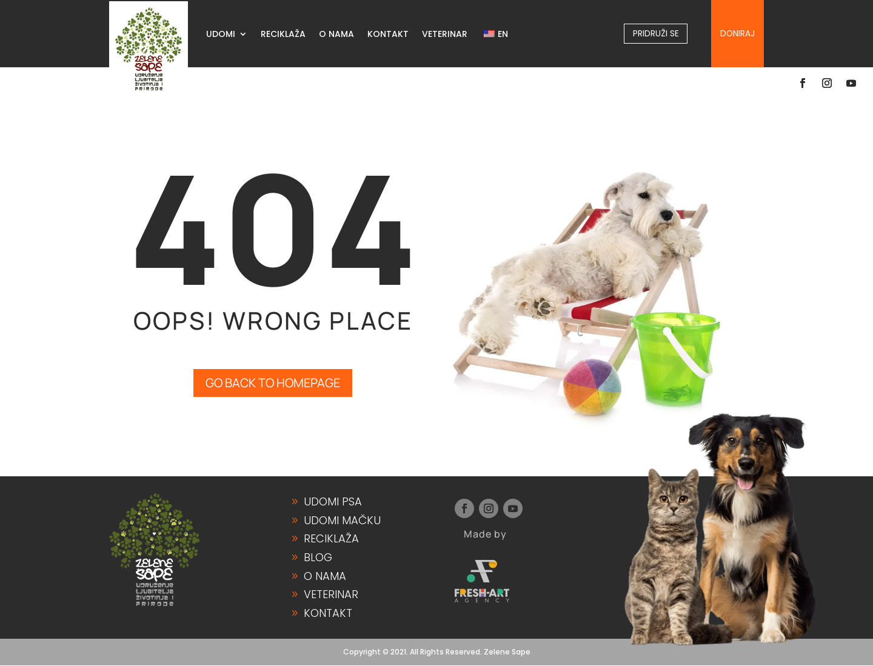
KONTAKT (388, 35)
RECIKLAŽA (283, 35)
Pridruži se (656, 33)
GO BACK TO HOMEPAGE (273, 383)
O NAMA (336, 35)
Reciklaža (331, 539)
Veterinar (331, 594)
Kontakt (328, 613)
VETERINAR (444, 35)
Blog (318, 557)
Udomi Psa (333, 502)
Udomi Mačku (342, 520)
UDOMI (220, 35)
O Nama (325, 576)
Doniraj (737, 33)
